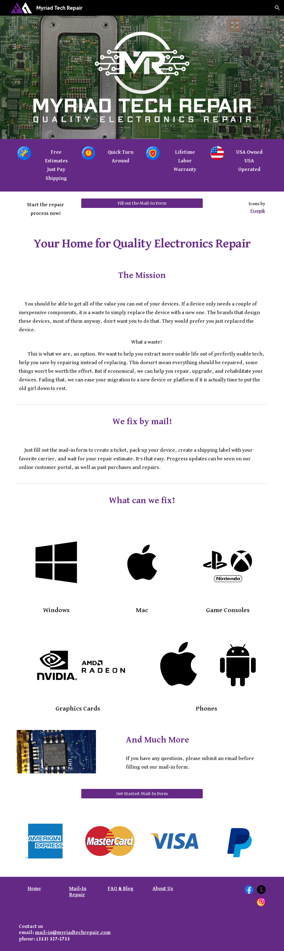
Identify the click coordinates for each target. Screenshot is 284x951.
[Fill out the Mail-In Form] (142, 203)
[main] (56, 165)
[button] (277, 7)
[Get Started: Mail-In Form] (142, 793)
